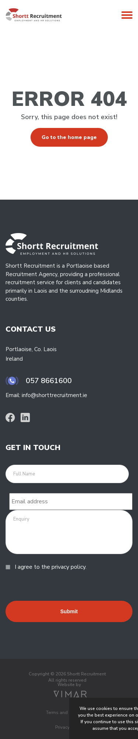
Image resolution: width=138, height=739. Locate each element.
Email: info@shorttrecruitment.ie (46, 395)
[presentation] (61, 586)
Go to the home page (69, 137)
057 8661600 (49, 381)
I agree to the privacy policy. (50, 567)
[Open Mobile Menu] (126, 16)
